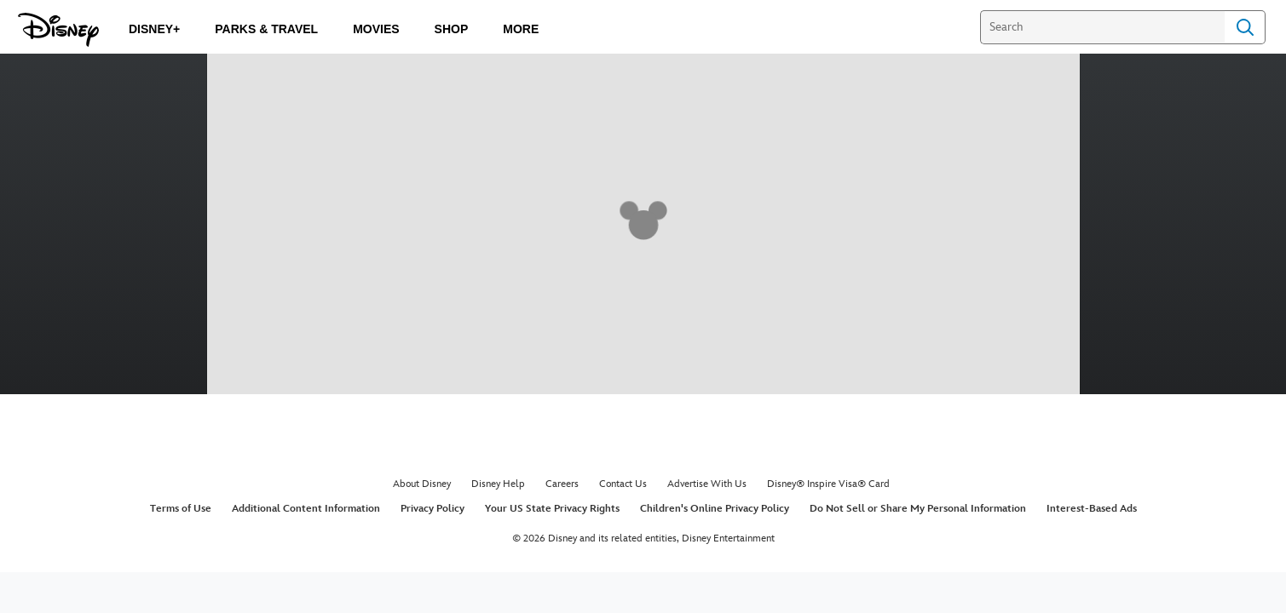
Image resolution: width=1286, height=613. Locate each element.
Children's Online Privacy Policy (714, 508)
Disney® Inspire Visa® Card (828, 484)
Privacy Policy (432, 508)
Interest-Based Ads (1092, 508)
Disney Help (498, 484)
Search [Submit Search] (1245, 27)
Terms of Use (180, 508)
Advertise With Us (707, 484)
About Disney (422, 484)
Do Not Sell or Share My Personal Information (918, 508)
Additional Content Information (306, 508)
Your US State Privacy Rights (552, 508)
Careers (562, 484)
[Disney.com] (58, 30)
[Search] (1102, 27)
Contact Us (623, 484)
